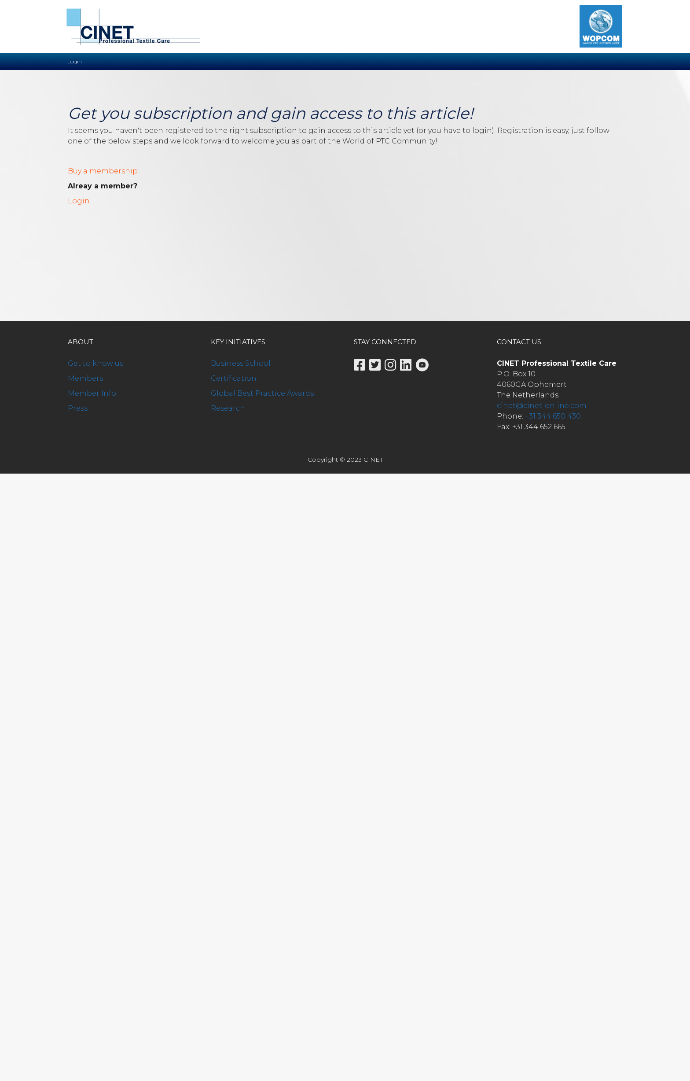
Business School (241, 363)
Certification (234, 378)
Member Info (92, 393)
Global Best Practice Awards (262, 393)
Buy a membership (103, 171)
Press (78, 408)
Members (85, 378)
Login (79, 201)
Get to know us (95, 363)
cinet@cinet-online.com (542, 405)
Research (228, 408)
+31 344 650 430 (553, 416)
